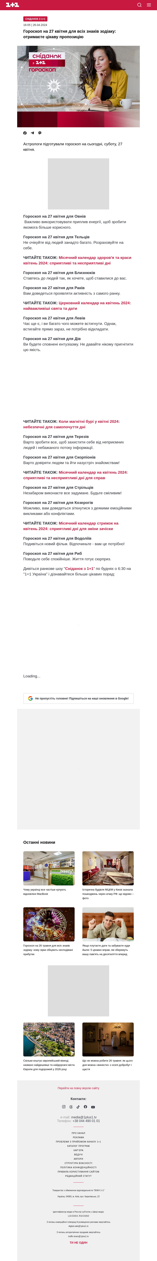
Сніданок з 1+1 (35, 19)
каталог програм (78, 1146)
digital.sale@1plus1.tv (78, 1226)
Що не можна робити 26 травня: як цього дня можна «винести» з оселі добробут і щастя (107, 1065)
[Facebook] (25, 133)
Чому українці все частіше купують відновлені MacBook (44, 891)
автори (78, 1159)
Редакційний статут (78, 1176)
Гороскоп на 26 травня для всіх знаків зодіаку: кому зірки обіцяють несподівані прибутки (48, 950)
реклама (78, 1137)
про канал (78, 1133)
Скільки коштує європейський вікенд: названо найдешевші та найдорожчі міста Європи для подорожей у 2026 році (49, 1065)
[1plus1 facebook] (85, 1107)
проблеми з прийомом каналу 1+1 (78, 1142)
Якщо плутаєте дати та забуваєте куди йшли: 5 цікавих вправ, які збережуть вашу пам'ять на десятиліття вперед (106, 950)
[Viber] (39, 133)
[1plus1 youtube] (93, 1107)
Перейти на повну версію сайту (78, 1088)
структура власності (78, 1163)
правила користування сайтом (78, 1172)
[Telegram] (32, 133)
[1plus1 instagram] (63, 1107)
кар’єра (78, 1150)
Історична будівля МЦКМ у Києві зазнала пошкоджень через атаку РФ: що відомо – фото (108, 894)
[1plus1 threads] (71, 1107)
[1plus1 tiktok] (78, 1107)
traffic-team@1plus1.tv (78, 1236)
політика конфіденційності (78, 1167)
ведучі (78, 1155)
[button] (149, 5)
